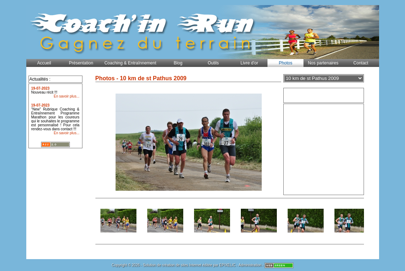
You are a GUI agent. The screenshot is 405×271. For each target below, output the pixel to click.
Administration (250, 265)
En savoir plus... (66, 96)
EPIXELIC (227, 265)
